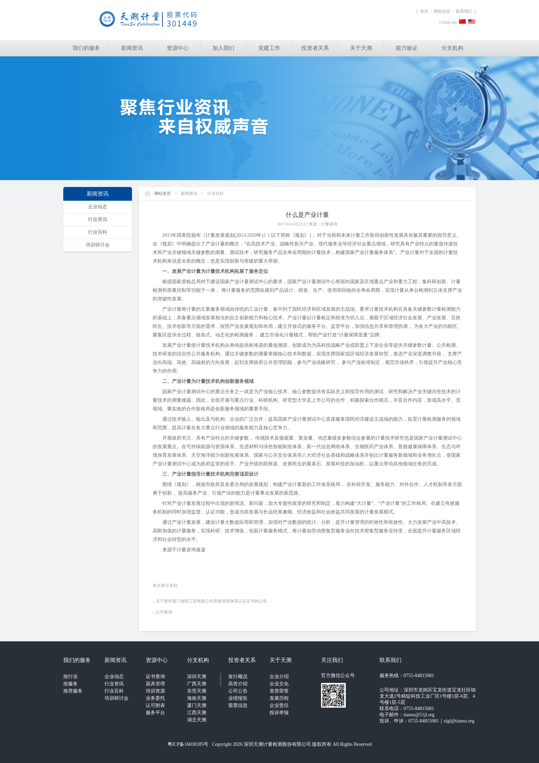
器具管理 (155, 683)
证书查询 (155, 676)
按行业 (70, 676)
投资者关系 (315, 48)
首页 (424, 11)
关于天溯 (361, 48)
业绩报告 (238, 698)
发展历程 (279, 698)
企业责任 (279, 705)
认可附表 (155, 705)
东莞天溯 (196, 691)
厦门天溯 (196, 705)
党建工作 (269, 48)
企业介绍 (279, 676)
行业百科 (97, 232)
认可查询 (162, 612)
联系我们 (464, 11)
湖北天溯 (196, 719)
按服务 (70, 683)
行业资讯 (97, 219)
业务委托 (155, 698)
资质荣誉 (279, 691)
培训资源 (155, 691)
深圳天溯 (196, 676)
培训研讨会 (98, 244)
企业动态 (97, 206)
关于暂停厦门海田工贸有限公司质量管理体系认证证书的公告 (210, 601)
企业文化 (279, 683)
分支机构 (452, 48)
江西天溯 (196, 712)
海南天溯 (196, 698)
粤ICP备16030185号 (188, 744)
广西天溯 (196, 683)
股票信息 (238, 705)
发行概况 (238, 676)
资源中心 (178, 48)
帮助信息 (442, 11)
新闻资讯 (132, 48)
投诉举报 (279, 712)
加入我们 (223, 48)
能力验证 (407, 48)
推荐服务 (72, 691)
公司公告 (238, 691)
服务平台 (155, 712)
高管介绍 (238, 683)
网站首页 (162, 193)
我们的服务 (86, 48)
